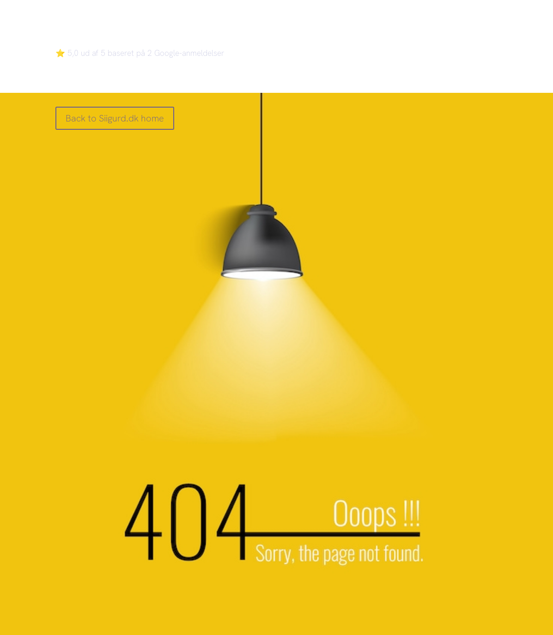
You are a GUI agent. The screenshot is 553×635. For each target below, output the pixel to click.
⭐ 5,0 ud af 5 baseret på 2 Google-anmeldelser (140, 53)
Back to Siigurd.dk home (115, 118)
